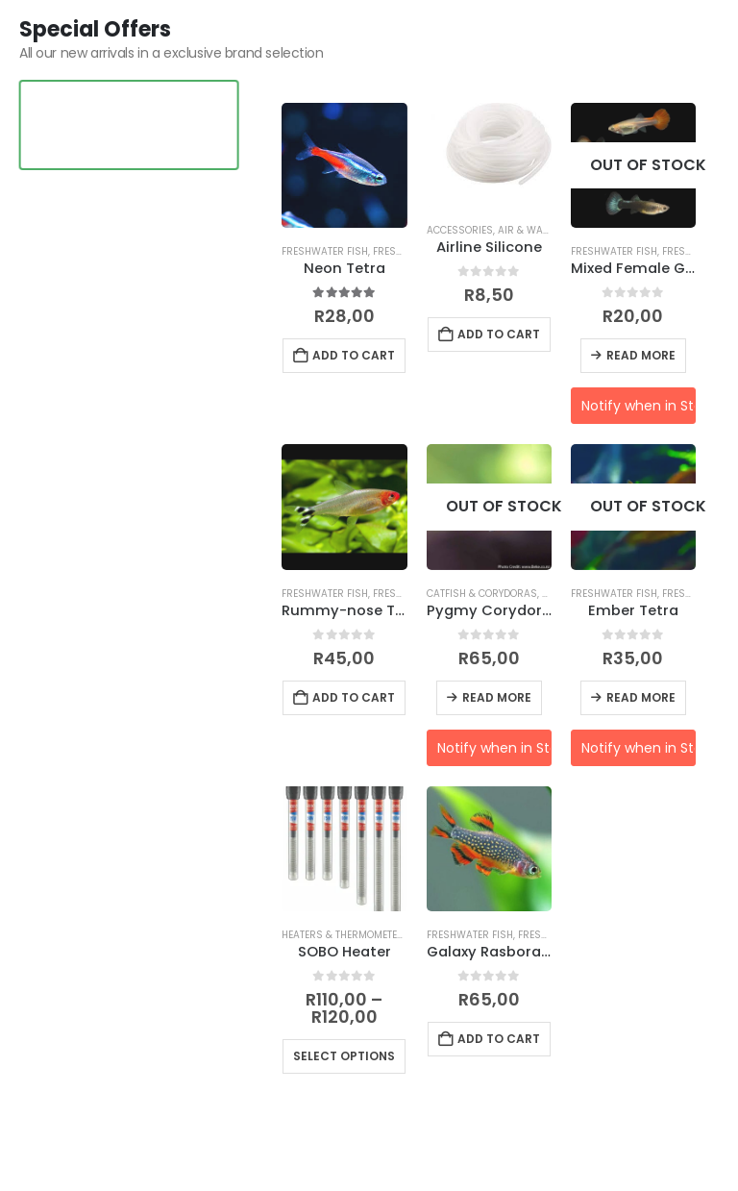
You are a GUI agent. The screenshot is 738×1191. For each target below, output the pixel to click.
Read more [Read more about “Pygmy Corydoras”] (496, 697)
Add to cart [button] (353, 355)
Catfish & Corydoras (482, 593)
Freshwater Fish (325, 251)
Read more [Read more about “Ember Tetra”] (641, 697)
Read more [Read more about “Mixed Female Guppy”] (641, 355)
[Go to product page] (344, 165)
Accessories (460, 230)
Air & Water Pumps (547, 230)
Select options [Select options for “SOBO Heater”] (344, 1056)
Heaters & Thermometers (346, 935)
